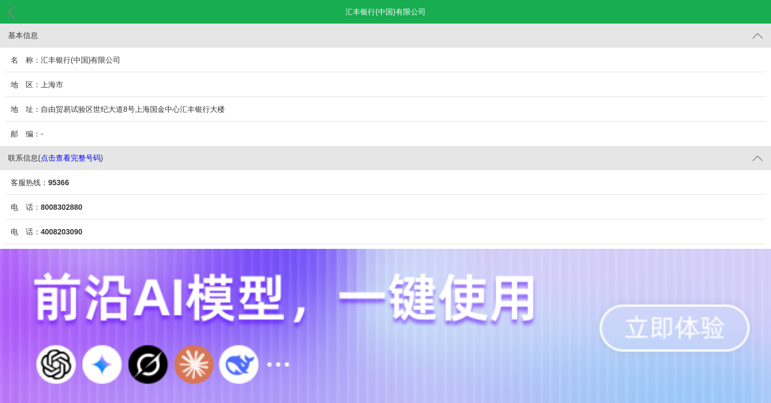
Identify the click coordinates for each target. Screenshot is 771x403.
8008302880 (61, 207)
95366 (58, 182)
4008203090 (61, 231)
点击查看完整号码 (71, 158)
